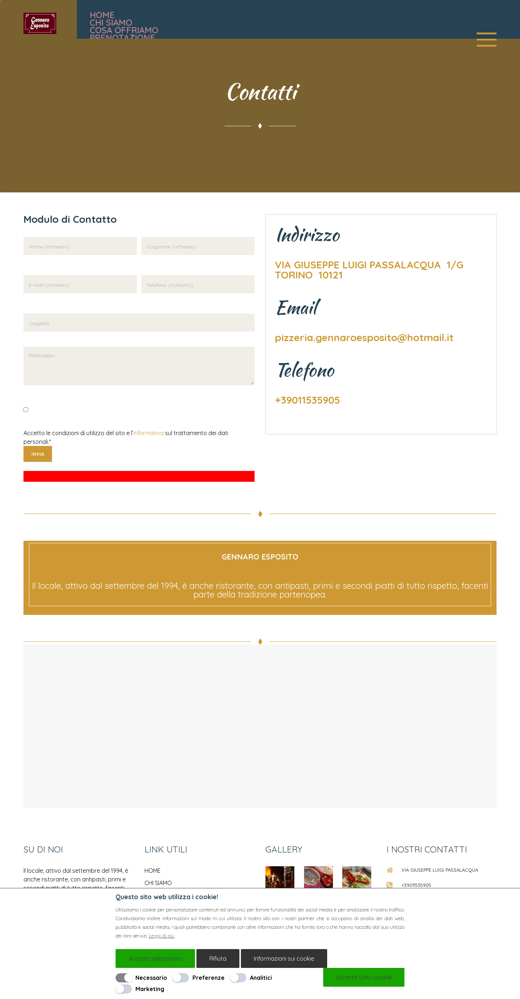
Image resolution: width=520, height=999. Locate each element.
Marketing (149, 988)
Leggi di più (161, 936)
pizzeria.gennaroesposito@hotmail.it (364, 337)
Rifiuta (217, 958)
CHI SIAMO (158, 883)
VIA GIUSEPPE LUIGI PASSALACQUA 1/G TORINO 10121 (370, 269)
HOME (152, 870)
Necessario (151, 977)
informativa (148, 433)
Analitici (261, 977)
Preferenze (208, 977)
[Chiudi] (401, 895)
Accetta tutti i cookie (363, 977)
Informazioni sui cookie (284, 958)
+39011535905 (307, 400)
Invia (37, 454)
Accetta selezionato (155, 958)
